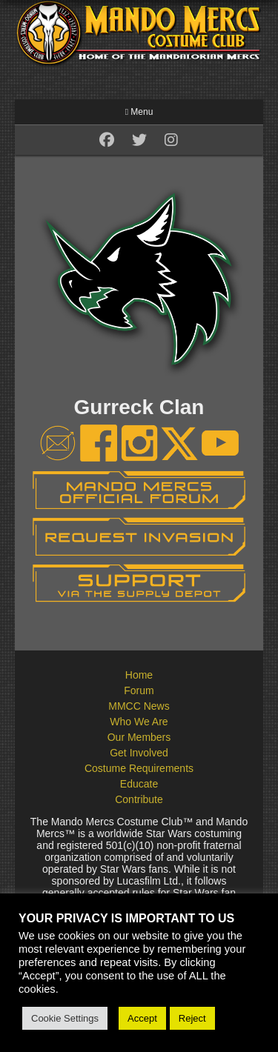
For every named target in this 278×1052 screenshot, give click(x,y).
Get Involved (139, 753)
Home (139, 675)
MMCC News (138, 706)
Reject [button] (192, 1018)
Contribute (139, 799)
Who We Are (139, 722)
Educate (139, 784)
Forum (138, 690)
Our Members (139, 737)
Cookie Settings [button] (65, 1018)
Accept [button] (142, 1018)
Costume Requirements (139, 768)
